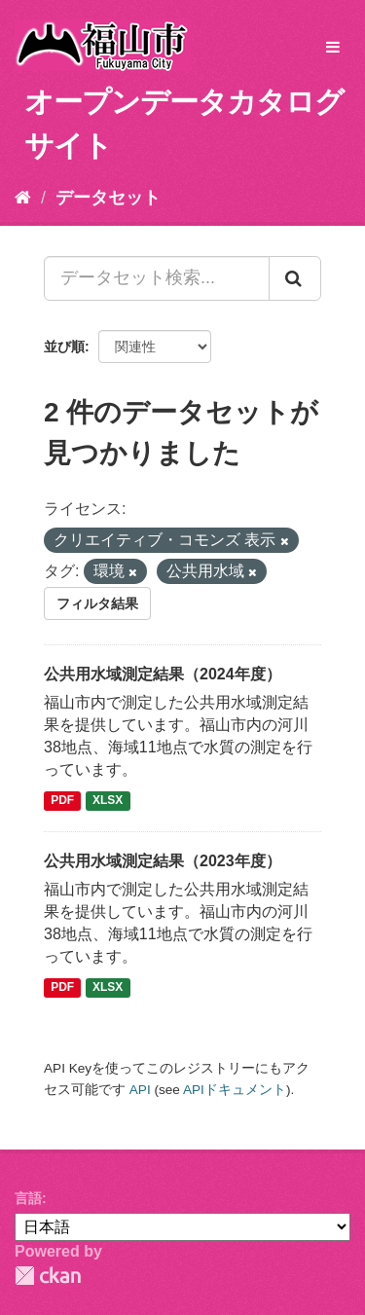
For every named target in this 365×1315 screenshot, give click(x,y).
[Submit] (295, 278)
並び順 (64, 346)
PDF (62, 801)
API (140, 1089)
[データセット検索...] (157, 278)
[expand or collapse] (332, 48)
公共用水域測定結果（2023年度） (162, 861)
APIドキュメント (234, 1089)
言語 (28, 1198)
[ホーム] (23, 197)
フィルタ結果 (97, 603)
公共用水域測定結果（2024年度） (162, 674)
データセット (108, 197)
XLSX (107, 801)
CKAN (48, 1275)
